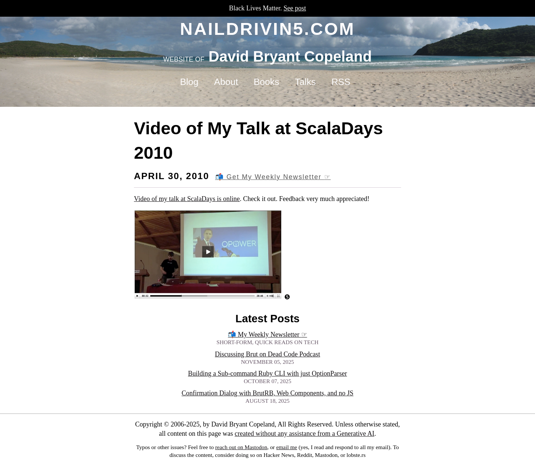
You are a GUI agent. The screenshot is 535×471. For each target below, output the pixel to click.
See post (294, 8)
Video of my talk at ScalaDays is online (187, 198)
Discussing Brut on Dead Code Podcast (267, 354)
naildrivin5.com (267, 29)
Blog (189, 82)
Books (266, 82)
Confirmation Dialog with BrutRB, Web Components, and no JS (267, 393)
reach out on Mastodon (241, 447)
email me (286, 447)
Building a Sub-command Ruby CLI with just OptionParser (267, 373)
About (226, 82)
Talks (305, 82)
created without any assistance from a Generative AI (304, 433)
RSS (340, 82)
